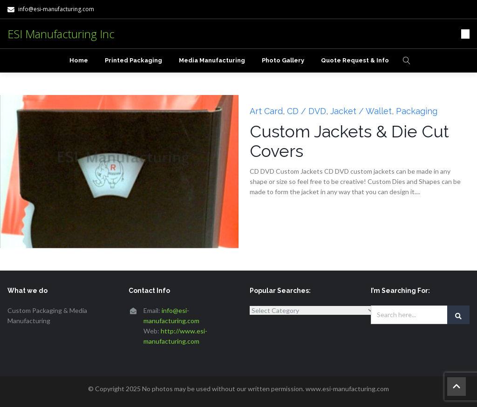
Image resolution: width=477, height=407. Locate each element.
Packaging (416, 111)
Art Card (266, 111)
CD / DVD (306, 111)
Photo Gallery (283, 60)
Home (78, 60)
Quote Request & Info (355, 60)
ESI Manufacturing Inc (61, 33)
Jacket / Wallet (361, 111)
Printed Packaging (133, 60)
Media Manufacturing (212, 60)
